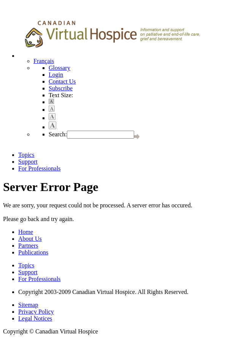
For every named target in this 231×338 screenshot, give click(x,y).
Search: (58, 134)
